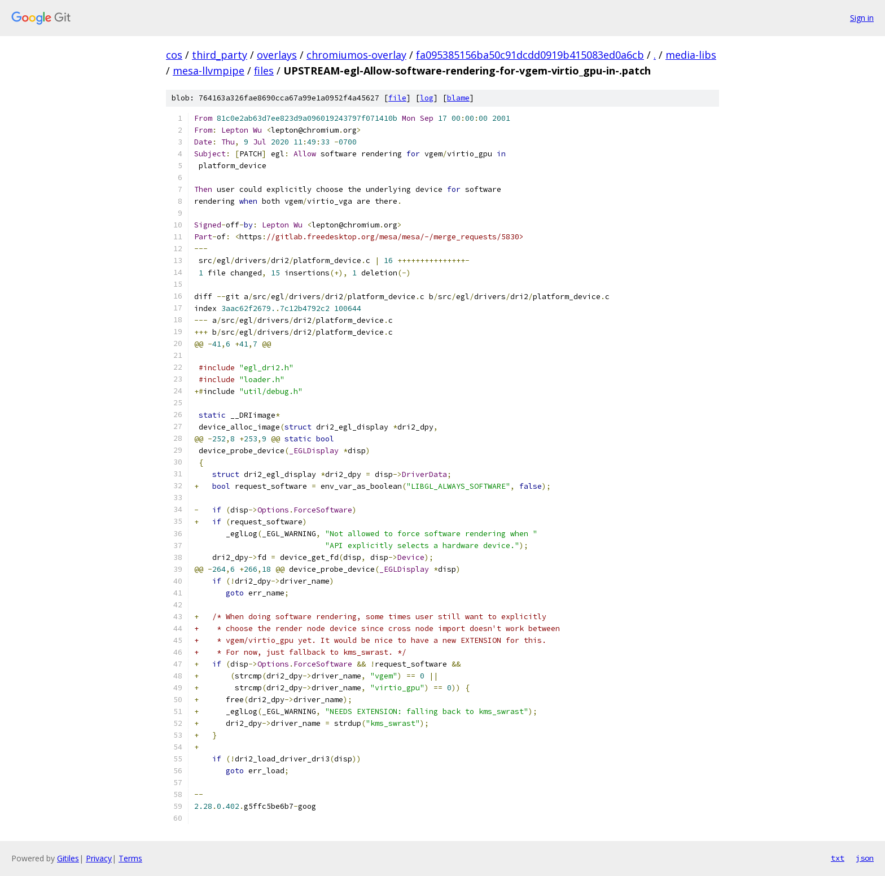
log (426, 98)
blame (458, 98)
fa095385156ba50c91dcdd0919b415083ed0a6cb (530, 55)
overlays (277, 55)
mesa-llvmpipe (208, 70)
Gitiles (68, 858)
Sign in (862, 17)
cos (174, 55)
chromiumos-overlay (356, 55)
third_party (219, 55)
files (264, 70)
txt (837, 858)
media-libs (690, 55)
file (397, 98)
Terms (130, 858)
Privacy (99, 858)
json (865, 858)
